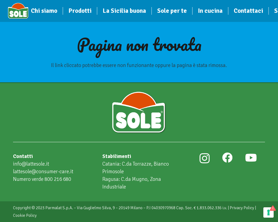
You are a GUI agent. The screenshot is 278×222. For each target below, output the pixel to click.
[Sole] (18, 11)
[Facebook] (227, 158)
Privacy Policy (242, 207)
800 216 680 (58, 179)
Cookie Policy (25, 215)
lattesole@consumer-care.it (43, 171)
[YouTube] (251, 158)
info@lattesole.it (31, 164)
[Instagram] (205, 158)
